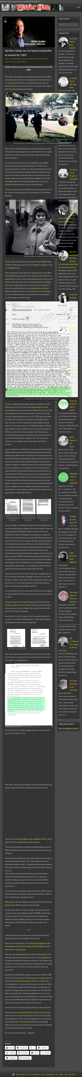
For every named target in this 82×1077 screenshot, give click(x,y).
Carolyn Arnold (20, 954)
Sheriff (61, 1074)
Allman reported (14, 181)
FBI (30, 1074)
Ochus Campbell (38, 943)
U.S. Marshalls (36, 1074)
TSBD (12, 62)
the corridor (14, 288)
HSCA (7, 59)
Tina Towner (13, 89)
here (41, 619)
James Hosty (9, 279)
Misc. (73, 1074)
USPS (43, 1074)
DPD (27, 1074)
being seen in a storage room (39, 978)
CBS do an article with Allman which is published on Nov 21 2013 (30, 839)
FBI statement (42, 954)
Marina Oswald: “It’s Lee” (73, 440)
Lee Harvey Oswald (28, 59)
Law (56, 1074)
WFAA (49, 77)
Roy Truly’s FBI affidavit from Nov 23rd (30, 1012)
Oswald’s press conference (40, 288)
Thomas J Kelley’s (41, 262)
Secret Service (50, 1074)
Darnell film (25, 1022)
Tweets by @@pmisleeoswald (68, 728)
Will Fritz (47, 276)
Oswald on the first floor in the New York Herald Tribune (26, 946)
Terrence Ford (17, 438)
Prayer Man (39, 59)
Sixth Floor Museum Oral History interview (22, 981)
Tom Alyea (73, 516)
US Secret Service (21, 62)
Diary (69, 1074)
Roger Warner (36, 407)
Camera (23, 1074)
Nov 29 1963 (12, 265)
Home (18, 1074)
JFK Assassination (15, 59)
